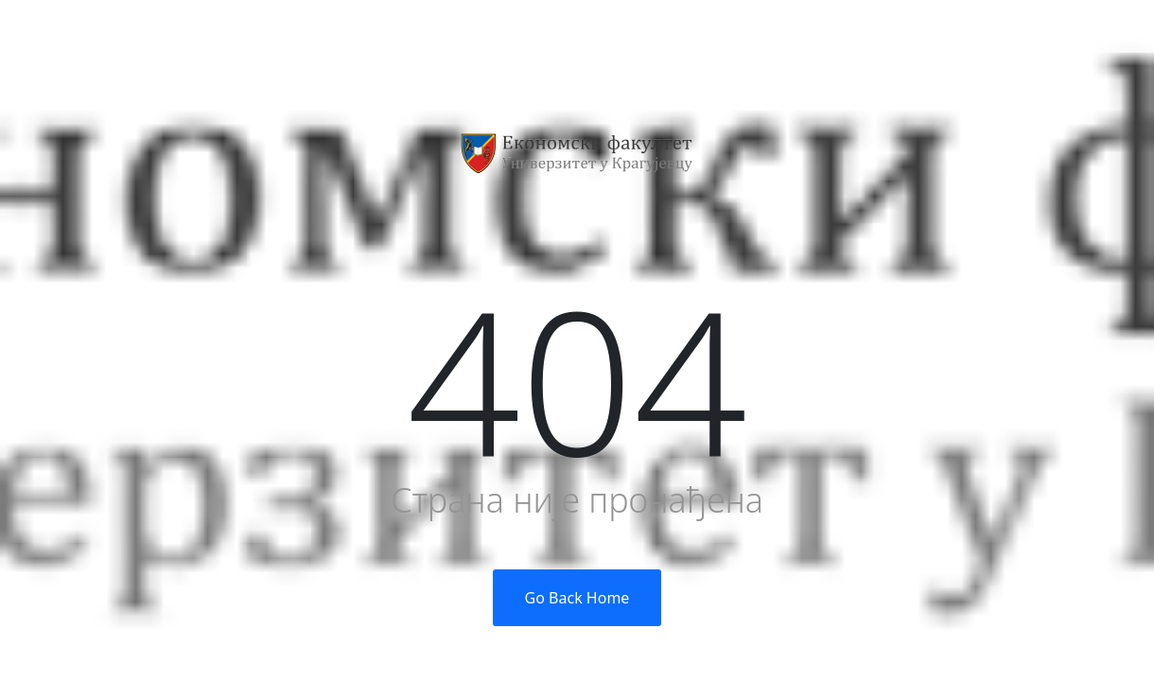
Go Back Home (577, 597)
